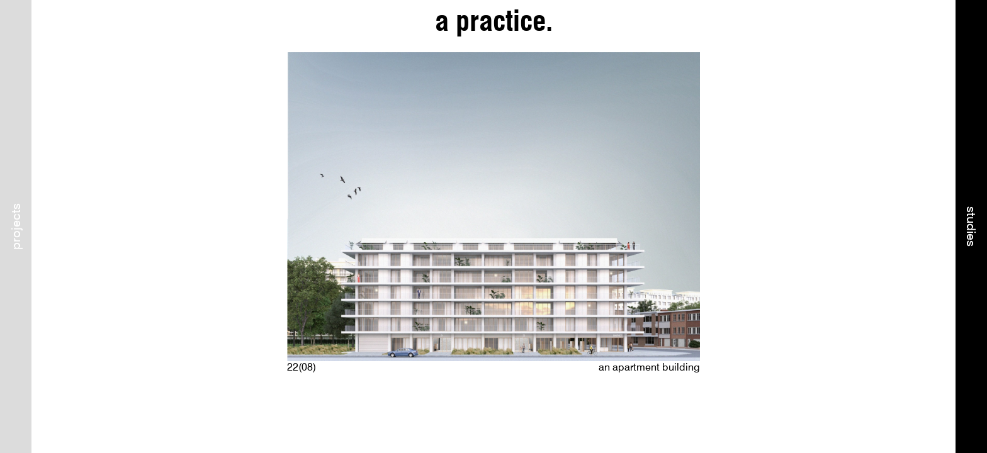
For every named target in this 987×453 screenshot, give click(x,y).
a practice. (494, 21)
